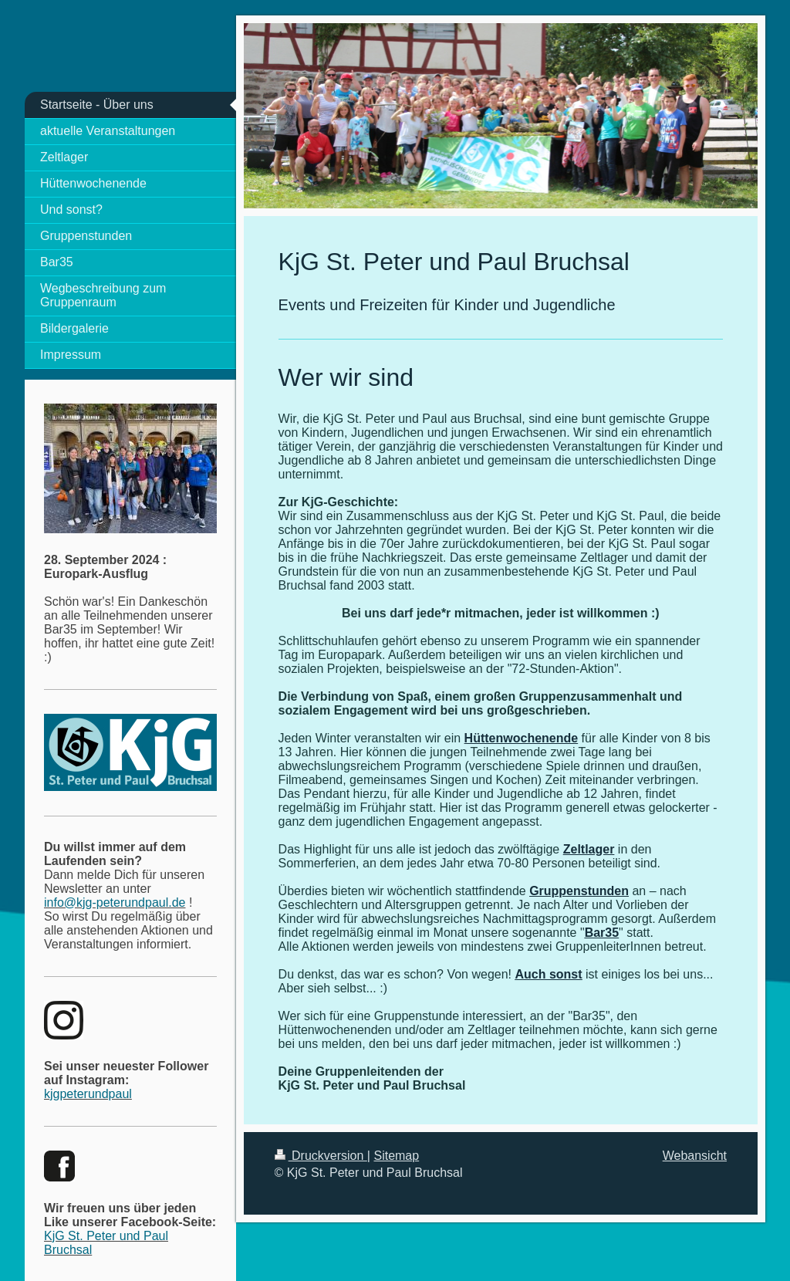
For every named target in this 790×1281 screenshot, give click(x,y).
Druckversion (321, 1155)
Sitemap (396, 1155)
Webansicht (695, 1155)
